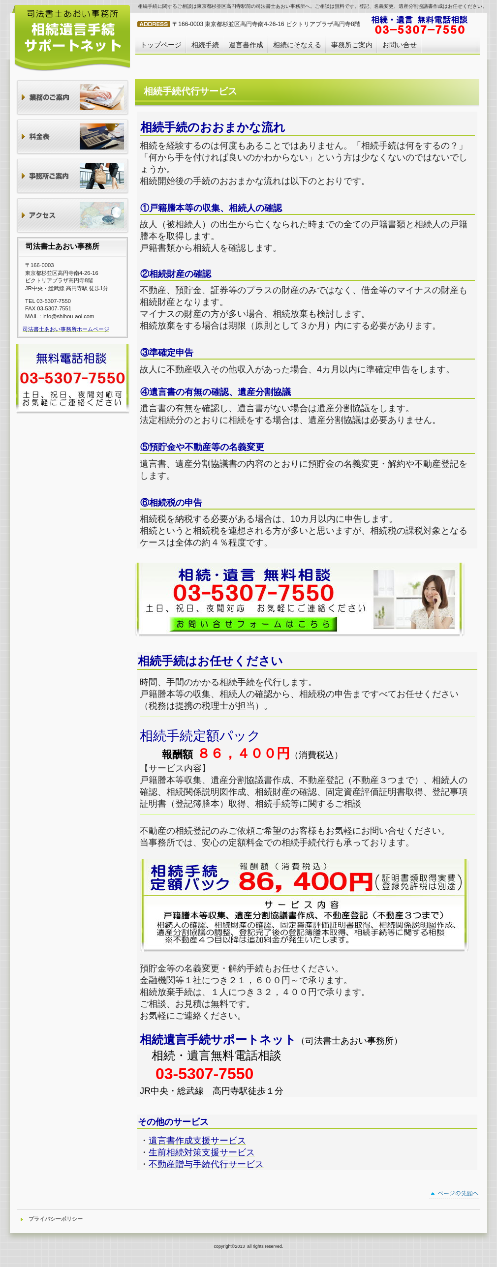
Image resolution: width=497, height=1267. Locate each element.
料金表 (72, 137)
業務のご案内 (72, 98)
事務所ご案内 (72, 176)
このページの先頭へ (454, 1194)
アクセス (72, 216)
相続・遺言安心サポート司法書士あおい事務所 (71, 37)
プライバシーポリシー (56, 1219)
